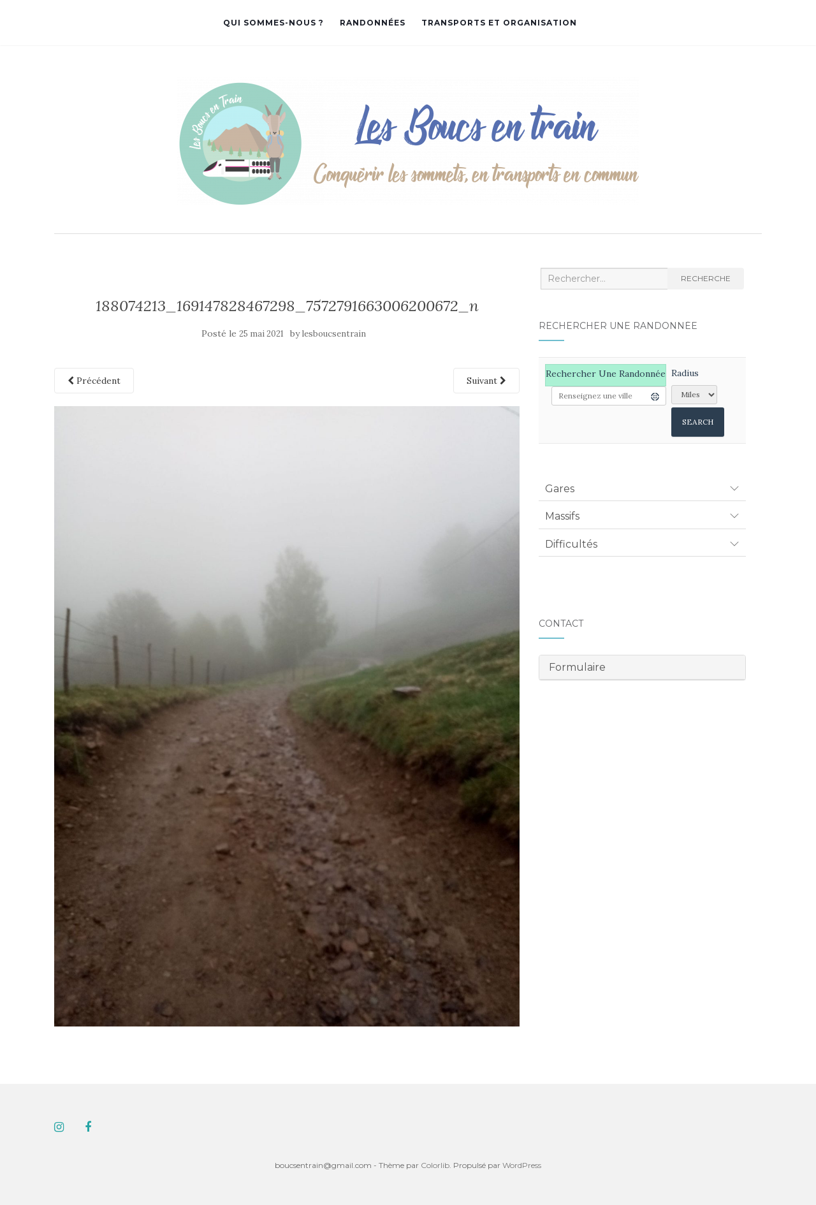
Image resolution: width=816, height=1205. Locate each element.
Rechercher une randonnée (606, 373)
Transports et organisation (499, 22)
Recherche (706, 278)
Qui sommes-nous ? (273, 22)
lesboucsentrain (334, 333)
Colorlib (435, 1165)
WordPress (521, 1165)
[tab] (642, 489)
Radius (685, 373)
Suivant (486, 380)
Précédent (94, 380)
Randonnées (372, 22)
